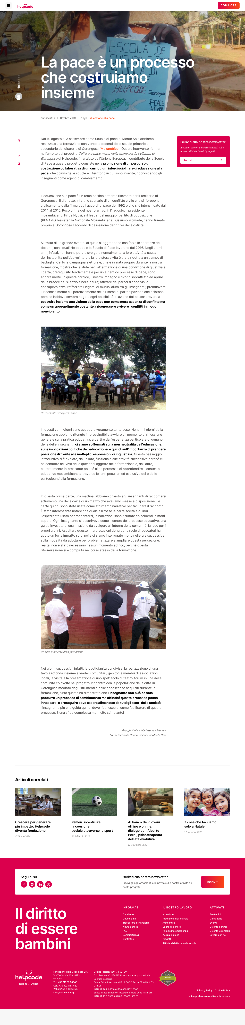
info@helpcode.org (63, 992)
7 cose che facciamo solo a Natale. (200, 824)
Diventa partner (218, 926)
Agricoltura (169, 922)
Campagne (216, 918)
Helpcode (19, 82)
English (34, 983)
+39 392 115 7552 (68, 985)
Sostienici (215, 914)
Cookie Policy (222, 990)
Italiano (23, 983)
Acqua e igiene (171, 935)
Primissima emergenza (175, 930)
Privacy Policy (205, 990)
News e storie (130, 926)
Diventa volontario (220, 930)
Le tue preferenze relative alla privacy (209, 996)
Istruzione (168, 914)
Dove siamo (129, 918)
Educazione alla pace (102, 118)
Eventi (213, 922)
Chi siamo (128, 914)
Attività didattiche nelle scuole (179, 943)
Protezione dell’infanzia (175, 918)
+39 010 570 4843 (67, 982)
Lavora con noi (218, 935)
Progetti (167, 939)
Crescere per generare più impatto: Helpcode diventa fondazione (33, 826)
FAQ (125, 930)
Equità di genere (172, 926)
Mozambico (110, 149)
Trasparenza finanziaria (136, 922)
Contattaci (128, 939)
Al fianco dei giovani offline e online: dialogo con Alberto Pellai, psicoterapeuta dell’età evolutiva (145, 830)
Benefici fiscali (131, 935)
